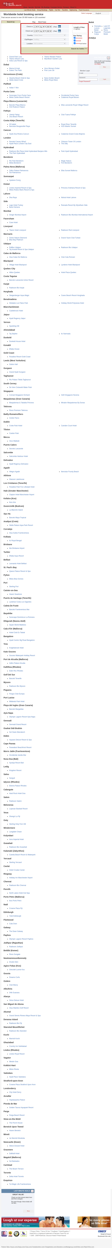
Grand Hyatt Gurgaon (17, 372)
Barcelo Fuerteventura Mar (19, 610)
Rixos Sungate (14, 954)
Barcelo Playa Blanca (17, 105)
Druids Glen (13, 962)
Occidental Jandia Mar (17, 755)
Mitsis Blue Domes (16, 579)
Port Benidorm (66, 163)
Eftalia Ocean (14, 349)
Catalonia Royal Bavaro (70, 97)
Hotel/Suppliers (64, 1231)
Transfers (65, 10)
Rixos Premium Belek (107, 32)
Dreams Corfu (14, 977)
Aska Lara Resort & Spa (18, 61)
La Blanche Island (16, 510)
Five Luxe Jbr (49, 70)
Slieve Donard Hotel (16, 1146)
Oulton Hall (13, 364)
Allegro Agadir (14, 472)
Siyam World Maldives (17, 625)
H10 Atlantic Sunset (68, 126)
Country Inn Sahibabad (18, 1046)
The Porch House (15, 1123)
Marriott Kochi (14, 1039)
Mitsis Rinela (14, 1069)
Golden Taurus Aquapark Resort (21, 1108)
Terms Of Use (45, 1231)
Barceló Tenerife (15, 678)
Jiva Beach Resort (16, 117)
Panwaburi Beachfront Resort (20, 747)
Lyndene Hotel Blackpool (70, 265)
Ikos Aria (12, 502)
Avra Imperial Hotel (16, 839)
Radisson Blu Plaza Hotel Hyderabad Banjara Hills (28, 151)
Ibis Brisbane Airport (16, 548)
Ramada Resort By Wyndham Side (74, 205)
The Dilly (64, 144)
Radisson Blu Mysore (17, 686)
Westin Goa (13, 1062)
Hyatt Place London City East (20, 144)
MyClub (37, 7)
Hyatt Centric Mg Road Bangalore (22, 640)
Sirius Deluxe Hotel (16, 1000)
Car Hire (57, 10)
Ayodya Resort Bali (16, 763)
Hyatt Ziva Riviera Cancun (19, 134)
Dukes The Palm (15, 70)
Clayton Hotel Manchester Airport (21, 495)
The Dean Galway (16, 931)
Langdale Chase (15, 832)
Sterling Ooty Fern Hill (17, 824)
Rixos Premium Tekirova (18, 410)
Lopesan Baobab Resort (18, 809)
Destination (25, 22)
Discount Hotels (51, 1235)
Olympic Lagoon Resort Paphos (21, 939)
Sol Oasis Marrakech (17, 732)
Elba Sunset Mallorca (69, 171)
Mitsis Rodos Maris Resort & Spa (21, 190)
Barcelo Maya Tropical (17, 518)
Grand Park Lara (15, 57)
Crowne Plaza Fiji (15, 908)
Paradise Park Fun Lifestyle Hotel (21, 487)
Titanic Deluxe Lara (16, 59)
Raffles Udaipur (15, 247)
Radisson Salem (15, 801)
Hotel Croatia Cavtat (17, 870)
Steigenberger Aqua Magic (19, 295)
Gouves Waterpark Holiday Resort (22, 655)
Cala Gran (13, 924)
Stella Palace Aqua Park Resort (21, 525)
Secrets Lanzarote (16, 449)
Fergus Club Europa (16, 694)
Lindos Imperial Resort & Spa (20, 188)
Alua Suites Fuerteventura (19, 533)
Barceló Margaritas (16, 709)
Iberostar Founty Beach (70, 472)
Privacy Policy (35, 1231)
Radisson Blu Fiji (15, 1023)
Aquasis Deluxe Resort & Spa (20, 740)
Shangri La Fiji (14, 816)
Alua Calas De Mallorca (18, 257)
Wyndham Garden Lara (53, 59)
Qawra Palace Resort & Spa (19, 571)
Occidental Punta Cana (70, 95)
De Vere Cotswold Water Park (20, 387)
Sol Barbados (14, 1161)
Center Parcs (14, 418)
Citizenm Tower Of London (71, 142)
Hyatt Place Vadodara (17, 1077)
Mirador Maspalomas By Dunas (73, 403)
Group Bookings (42, 10)
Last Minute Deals (29, 10)
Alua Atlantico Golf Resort (19, 1008)
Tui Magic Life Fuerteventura (20, 1184)
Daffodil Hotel (14, 1153)
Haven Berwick (15, 1131)
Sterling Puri (13, 587)
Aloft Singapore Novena (70, 395)
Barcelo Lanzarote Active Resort (21, 280)
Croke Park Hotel (15, 426)
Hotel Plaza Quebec (68, 272)
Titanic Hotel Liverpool (17, 230)
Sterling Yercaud (15, 862)
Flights (51, 10)
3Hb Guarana (14, 993)
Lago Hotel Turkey (16, 205)
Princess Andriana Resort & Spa (73, 188)
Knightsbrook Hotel (16, 648)
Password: (82, 77)
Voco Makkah (14, 441)
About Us (73, 7)
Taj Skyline (13, 334)
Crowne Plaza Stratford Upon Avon (22, 1085)
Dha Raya (13, 197)
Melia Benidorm (15, 163)
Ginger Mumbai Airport (17, 215)
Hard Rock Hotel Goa (17, 793)
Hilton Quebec (14, 272)
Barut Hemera (14, 207)
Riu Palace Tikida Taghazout (20, 380)
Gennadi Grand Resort (17, 724)
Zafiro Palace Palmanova (18, 171)
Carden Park (14, 433)
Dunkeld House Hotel (17, 341)
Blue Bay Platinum (16, 240)
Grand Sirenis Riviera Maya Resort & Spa (25, 1016)
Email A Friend (106, 1234)
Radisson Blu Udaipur (69, 247)
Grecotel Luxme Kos (17, 970)
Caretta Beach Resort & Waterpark (22, 855)
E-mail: (81, 73)
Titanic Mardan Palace (52, 57)
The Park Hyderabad (17, 153)
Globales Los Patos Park (18, 303)
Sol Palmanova (15, 173)
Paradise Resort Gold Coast (19, 357)
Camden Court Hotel (69, 426)
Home (25, 7)
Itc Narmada (65, 334)
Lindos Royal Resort (17, 1054)
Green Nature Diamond (18, 238)
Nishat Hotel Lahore (68, 197)
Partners (66, 7)
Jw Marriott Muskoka (17, 1138)
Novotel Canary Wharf (17, 142)
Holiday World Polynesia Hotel (72, 303)
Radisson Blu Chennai (17, 885)
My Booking (45, 7)
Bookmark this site (104, 1236)
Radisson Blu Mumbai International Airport (77, 215)
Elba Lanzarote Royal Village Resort (74, 105)
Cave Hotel (13, 222)
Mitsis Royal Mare (51, 80)
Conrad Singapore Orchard (19, 395)
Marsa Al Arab (14, 68)
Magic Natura (66, 161)
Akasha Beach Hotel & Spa (19, 78)
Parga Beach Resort (17, 1115)
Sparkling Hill (14, 326)
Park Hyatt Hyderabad (69, 151)
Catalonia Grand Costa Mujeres (73, 134)
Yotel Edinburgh (15, 916)
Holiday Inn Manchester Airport (20, 878)
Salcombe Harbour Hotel (18, 456)
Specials (31, 7)
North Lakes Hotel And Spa (19, 893)
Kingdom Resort (15, 770)
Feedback (54, 1231)
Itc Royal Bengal (15, 541)
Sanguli (12, 778)
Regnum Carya (97, 33)
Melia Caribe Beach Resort (19, 97)
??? (79, 49)
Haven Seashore (15, 594)
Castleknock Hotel (16, 311)
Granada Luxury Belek (97, 28)
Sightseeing (73, 10)
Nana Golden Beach (52, 78)
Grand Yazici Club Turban (70, 238)
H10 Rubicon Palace (17, 107)
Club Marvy (13, 985)
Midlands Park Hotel (16, 701)
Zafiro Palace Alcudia (17, 663)
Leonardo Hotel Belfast (18, 564)
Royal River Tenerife (68, 124)
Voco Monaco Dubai (51, 68)
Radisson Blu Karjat (16, 288)
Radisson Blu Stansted (17, 1031)
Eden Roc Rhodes (16, 671)
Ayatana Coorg (15, 180)
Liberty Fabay (14, 115)
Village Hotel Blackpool (18, 265)
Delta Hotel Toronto (16, 1176)
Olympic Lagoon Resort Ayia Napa (22, 717)
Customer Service (56, 7)
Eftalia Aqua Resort (16, 556)
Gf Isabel (12, 124)
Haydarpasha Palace (17, 1100)
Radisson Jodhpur (16, 947)
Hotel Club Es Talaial (17, 633)
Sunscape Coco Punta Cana (20, 95)
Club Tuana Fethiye (68, 115)
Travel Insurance (84, 10)
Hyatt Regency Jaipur (17, 318)
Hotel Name (41, 22)
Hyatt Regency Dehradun (18, 464)
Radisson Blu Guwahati (18, 847)
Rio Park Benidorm (16, 161)
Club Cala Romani (68, 257)
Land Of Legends (107, 27)
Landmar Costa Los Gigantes (20, 602)
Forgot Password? (84, 81)
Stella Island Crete (16, 80)
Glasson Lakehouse (16, 479)
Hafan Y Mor (14, 88)
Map (33, 22)
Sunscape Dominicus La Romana (21, 617)
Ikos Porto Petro (15, 901)
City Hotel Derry (15, 1092)
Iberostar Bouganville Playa (19, 126)
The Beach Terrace (16, 1169)
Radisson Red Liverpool (70, 230)
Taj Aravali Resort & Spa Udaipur (21, 249)
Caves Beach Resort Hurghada (73, 295)
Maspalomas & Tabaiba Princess (21, 403)
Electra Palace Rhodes (18, 786)
